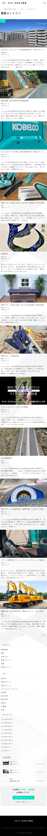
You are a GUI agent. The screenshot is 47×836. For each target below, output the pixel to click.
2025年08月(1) (7, 726)
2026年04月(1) (7, 719)
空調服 (3, 706)
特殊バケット (6, 667)
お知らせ (4, 656)
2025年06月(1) (7, 730)
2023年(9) (5, 751)
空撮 (2, 663)
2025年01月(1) (7, 744)
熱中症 (3, 703)
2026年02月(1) (7, 723)
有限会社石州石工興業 (10, 9)
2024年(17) (5, 747)
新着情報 (4, 649)
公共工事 (4, 696)
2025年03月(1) (7, 737)
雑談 (2, 653)
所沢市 (3, 678)
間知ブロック (6, 660)
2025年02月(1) (7, 740)
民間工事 (4, 699)
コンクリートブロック (9, 689)
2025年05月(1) (7, 733)
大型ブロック (6, 685)
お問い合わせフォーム (24, 797)
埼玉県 (3, 692)
